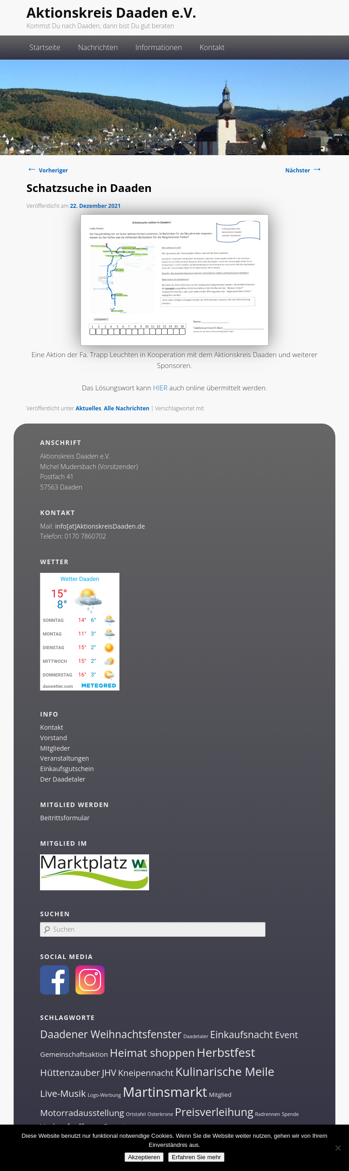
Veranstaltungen (64, 758)
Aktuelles (88, 408)
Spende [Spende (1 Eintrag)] (290, 1114)
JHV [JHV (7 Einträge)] (109, 1072)
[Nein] (337, 1147)
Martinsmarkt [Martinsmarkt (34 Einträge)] (165, 1092)
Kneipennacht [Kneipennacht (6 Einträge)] (146, 1073)
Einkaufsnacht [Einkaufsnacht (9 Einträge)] (241, 1034)
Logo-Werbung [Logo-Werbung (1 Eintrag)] (104, 1095)
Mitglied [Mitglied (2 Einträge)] (220, 1094)
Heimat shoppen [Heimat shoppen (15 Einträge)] (152, 1052)
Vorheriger (47, 170)
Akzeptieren (144, 1157)
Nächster (304, 170)
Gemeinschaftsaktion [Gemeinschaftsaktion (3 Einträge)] (74, 1054)
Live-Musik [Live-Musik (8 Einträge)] (63, 1093)
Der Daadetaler (62, 779)
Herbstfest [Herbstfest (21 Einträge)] (226, 1052)
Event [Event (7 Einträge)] (286, 1035)
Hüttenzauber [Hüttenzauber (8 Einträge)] (70, 1072)
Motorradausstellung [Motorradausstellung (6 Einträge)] (82, 1113)
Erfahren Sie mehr (196, 1157)
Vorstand (53, 737)
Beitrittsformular (65, 817)
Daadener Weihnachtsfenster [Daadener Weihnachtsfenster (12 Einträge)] (110, 1034)
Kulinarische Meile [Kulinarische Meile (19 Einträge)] (224, 1072)
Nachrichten (98, 47)
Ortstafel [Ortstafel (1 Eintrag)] (136, 1114)
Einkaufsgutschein (67, 768)
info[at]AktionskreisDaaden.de (100, 526)
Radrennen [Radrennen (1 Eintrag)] (267, 1114)
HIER (160, 387)
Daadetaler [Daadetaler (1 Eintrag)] (195, 1036)
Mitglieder (55, 748)
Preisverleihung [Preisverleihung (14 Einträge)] (214, 1111)
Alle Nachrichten (126, 408)
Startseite (45, 47)
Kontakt (211, 47)
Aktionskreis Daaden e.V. (111, 12)
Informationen (158, 47)
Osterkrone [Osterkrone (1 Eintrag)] (160, 1114)
